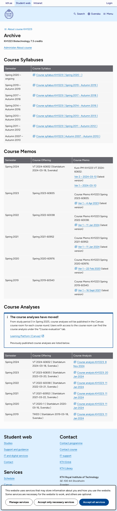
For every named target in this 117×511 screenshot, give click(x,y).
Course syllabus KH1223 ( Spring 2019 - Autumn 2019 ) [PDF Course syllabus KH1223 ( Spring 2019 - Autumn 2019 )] (67, 85)
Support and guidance (16, 449)
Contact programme (71, 443)
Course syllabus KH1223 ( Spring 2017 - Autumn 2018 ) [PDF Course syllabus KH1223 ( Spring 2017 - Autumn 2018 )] (67, 95)
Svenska (95, 13)
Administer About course (18, 47)
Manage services (19, 502)
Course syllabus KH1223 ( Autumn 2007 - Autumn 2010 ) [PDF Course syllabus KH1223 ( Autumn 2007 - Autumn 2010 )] (68, 136)
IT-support (65, 455)
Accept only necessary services (56, 502)
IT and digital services (16, 455)
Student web (23, 3)
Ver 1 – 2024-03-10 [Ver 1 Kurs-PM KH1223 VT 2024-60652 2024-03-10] (85, 185)
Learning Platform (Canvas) (25, 336)
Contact (8, 462)
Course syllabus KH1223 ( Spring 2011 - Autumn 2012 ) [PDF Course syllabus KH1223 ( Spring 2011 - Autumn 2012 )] (66, 126)
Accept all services (94, 502)
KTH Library (66, 468)
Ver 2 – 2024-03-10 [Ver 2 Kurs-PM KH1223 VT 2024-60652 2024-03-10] (85, 176)
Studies (8, 443)
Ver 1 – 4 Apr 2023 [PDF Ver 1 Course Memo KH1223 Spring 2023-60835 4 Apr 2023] (88, 203)
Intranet (38, 3)
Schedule (9, 478)
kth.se (9, 3)
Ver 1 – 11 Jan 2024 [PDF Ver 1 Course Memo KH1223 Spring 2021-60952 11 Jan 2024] (89, 246)
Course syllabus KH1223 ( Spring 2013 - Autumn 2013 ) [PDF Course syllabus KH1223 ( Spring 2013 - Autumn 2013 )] (67, 115)
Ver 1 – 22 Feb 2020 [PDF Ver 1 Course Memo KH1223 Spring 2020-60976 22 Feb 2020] (89, 268)
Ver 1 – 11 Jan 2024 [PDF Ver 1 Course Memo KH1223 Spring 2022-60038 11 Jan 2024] (89, 225)
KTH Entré (65, 462)
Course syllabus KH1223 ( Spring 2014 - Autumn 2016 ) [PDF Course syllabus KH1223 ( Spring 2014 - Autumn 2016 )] (67, 105)
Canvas (8, 484)
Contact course (68, 449)
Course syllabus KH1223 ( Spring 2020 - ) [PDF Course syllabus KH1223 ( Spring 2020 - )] (59, 74)
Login (109, 3)
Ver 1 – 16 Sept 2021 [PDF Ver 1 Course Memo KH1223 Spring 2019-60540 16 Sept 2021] (89, 290)
